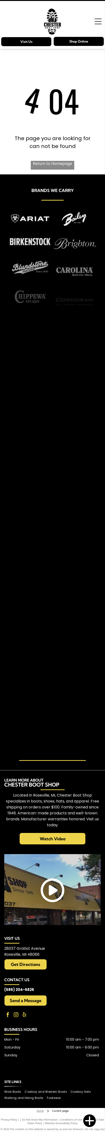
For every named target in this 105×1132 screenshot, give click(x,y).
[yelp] (24, 1015)
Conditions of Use (71, 1119)
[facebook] (7, 1015)
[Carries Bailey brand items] (74, 233)
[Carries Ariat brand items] (30, 228)
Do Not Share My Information (40, 1119)
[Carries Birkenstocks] (30, 258)
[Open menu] (98, 21)
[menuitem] (14, 1091)
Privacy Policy (9, 1119)
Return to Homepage (52, 163)
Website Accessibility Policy (61, 1123)
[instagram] (16, 1015)
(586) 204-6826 (19, 989)
